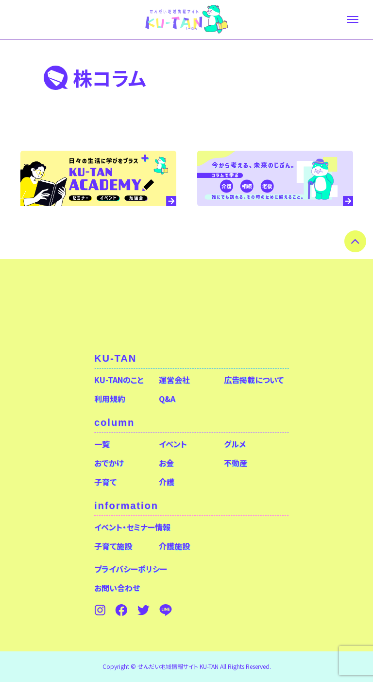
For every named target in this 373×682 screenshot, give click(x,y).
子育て (105, 482)
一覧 (102, 444)
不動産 (235, 463)
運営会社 (174, 379)
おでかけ (109, 463)
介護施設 (174, 546)
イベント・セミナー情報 (132, 527)
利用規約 (109, 398)
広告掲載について (254, 379)
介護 (166, 482)
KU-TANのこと (118, 379)
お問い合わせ (117, 588)
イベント (173, 444)
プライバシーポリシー (130, 569)
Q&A (167, 398)
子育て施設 (113, 546)
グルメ (235, 444)
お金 (166, 463)
